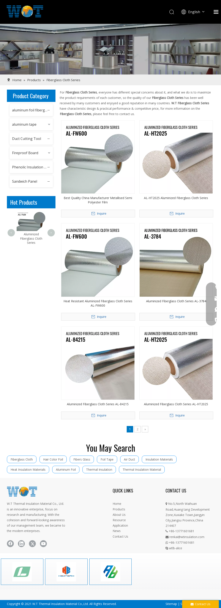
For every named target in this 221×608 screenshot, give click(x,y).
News (117, 531)
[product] (110, 49)
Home (117, 504)
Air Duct (129, 459)
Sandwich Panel (24, 181)
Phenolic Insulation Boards (32, 167)
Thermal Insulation (99, 469)
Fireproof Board (25, 152)
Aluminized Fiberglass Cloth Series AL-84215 (98, 404)
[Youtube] (43, 543)
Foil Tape (107, 459)
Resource (119, 520)
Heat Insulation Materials (28, 469)
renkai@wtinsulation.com (185, 537)
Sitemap (171, 604)
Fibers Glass (81, 459)
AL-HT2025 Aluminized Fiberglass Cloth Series (176, 198)
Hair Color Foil (53, 459)
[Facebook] (10, 543)
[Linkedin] (21, 543)
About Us (119, 515)
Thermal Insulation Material (142, 469)
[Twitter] (32, 543)
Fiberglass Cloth (22, 459)
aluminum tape (24, 124)
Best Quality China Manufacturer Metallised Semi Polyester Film (98, 200)
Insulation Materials (159, 459)
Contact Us (120, 536)
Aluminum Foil (66, 469)
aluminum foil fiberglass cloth (32, 110)
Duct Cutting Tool (26, 138)
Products (119, 509)
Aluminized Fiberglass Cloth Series (31, 238)
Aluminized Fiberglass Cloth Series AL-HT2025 (176, 404)
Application (120, 525)
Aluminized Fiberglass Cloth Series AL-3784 (176, 301)
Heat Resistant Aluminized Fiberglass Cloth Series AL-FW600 (97, 303)
